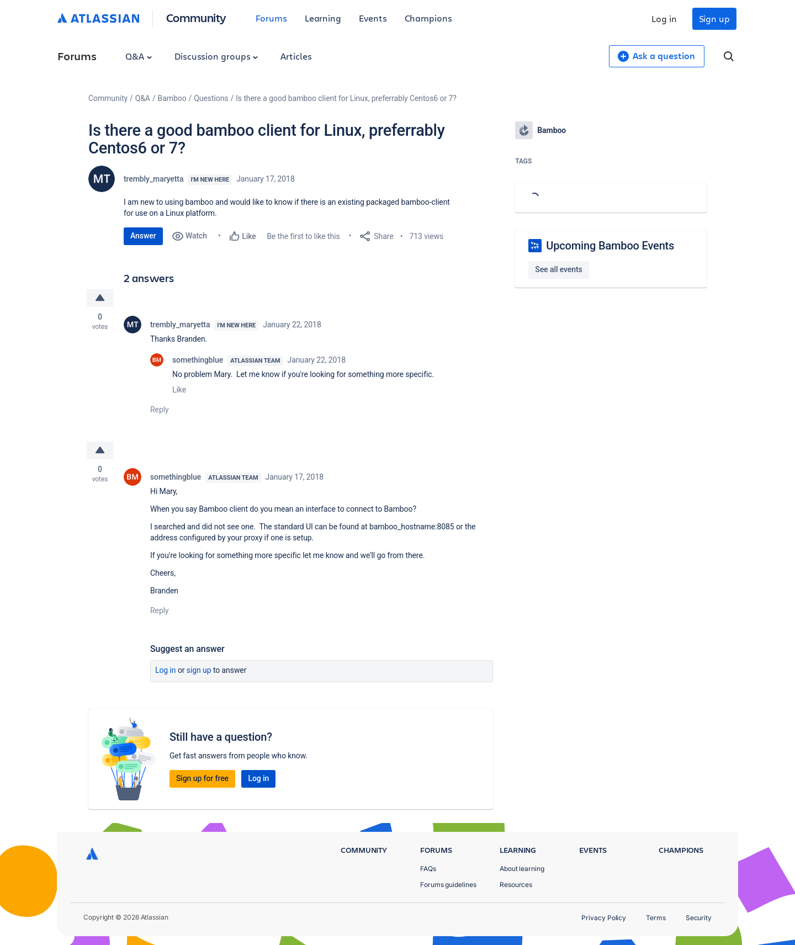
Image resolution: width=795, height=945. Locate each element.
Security (699, 918)
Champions (428, 18)
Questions (211, 98)
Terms (656, 918)
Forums (271, 18)
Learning (323, 18)
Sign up (714, 18)
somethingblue (197, 359)
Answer (143, 235)
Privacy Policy (603, 918)
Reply (159, 409)
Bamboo (172, 98)
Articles (295, 56)
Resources (516, 884)
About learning (522, 868)
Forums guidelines (448, 884)
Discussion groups (216, 56)
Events (373, 18)
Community (196, 17)
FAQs (428, 868)
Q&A (138, 56)
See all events (558, 269)
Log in (664, 18)
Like (179, 389)
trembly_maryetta (153, 178)
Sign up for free (202, 778)
